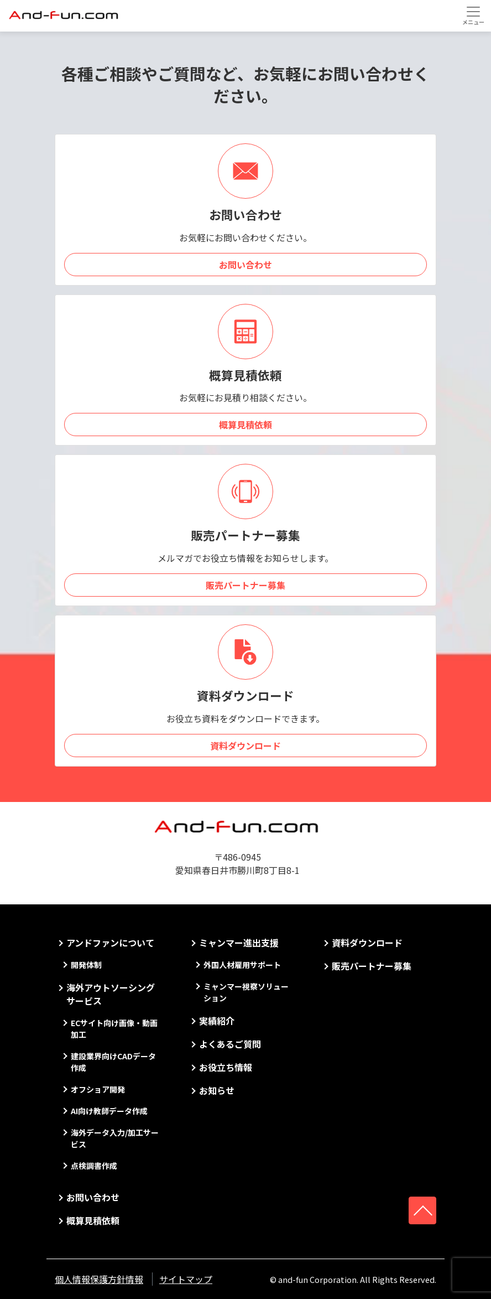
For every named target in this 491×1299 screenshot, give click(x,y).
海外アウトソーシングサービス (110, 994)
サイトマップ (185, 1279)
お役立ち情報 (225, 1067)
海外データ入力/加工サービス (115, 1138)
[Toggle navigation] (473, 15)
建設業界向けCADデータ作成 (113, 1061)
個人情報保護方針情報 (99, 1279)
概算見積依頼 (245, 424)
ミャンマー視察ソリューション (246, 992)
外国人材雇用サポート (242, 964)
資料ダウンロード (245, 745)
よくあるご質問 (230, 1043)
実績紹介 (216, 1020)
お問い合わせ (245, 264)
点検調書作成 (94, 1165)
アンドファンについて (110, 942)
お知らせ (216, 1090)
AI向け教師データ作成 (109, 1110)
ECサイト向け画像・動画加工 (114, 1028)
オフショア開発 (98, 1089)
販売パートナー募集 (245, 585)
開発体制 (86, 964)
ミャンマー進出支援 (239, 942)
